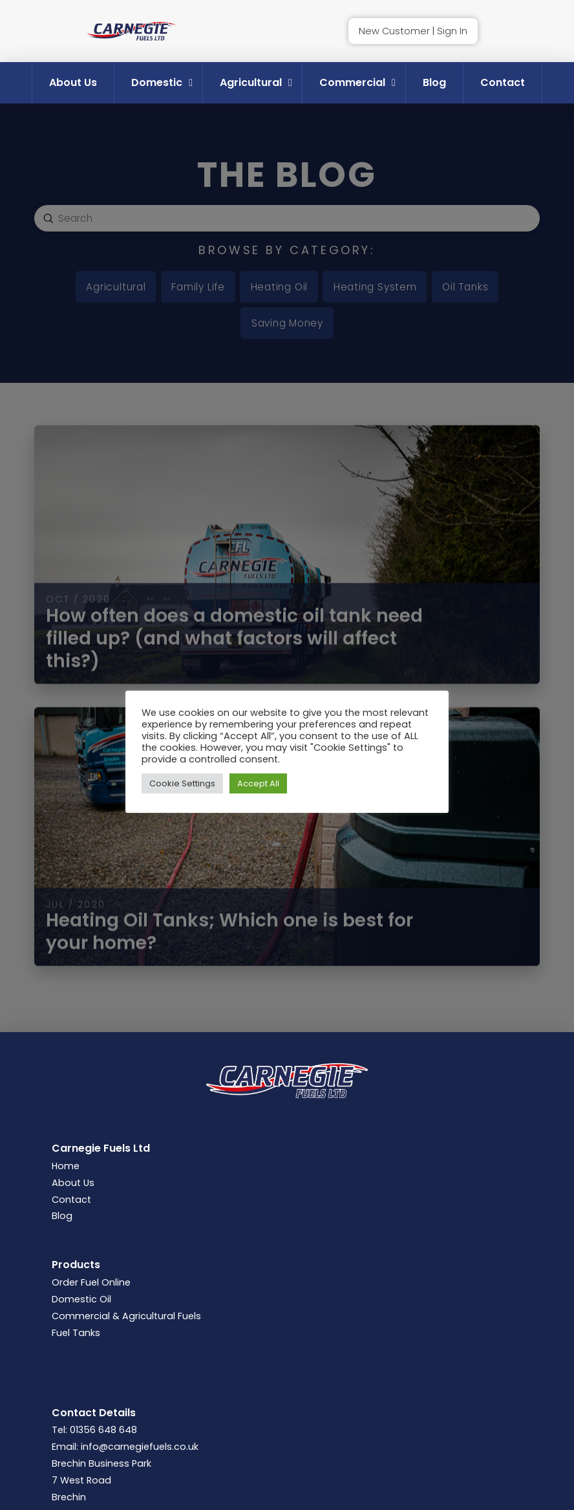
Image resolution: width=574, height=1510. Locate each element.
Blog (62, 1215)
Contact (71, 1199)
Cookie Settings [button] (182, 783)
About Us (73, 1182)
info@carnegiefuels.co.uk (139, 1446)
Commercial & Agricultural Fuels (126, 1316)
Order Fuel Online (91, 1282)
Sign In (452, 31)
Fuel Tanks (76, 1332)
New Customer (394, 31)
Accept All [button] (258, 783)
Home (66, 1165)
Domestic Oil (81, 1299)
